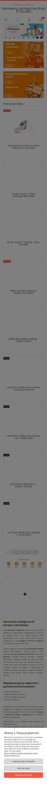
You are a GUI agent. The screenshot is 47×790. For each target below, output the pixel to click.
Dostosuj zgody (23, 768)
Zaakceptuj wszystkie (23, 775)
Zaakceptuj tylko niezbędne (23, 761)
